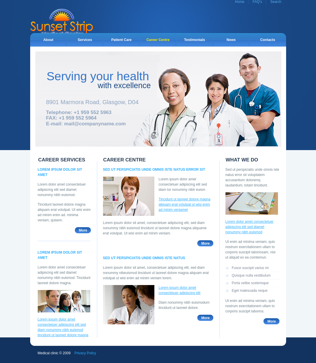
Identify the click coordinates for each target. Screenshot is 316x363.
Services (85, 40)
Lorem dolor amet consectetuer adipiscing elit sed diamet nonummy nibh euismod (249, 227)
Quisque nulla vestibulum (251, 275)
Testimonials (194, 40)
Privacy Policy (85, 353)
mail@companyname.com (95, 124)
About (48, 40)
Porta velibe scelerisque (250, 283)
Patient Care (121, 40)
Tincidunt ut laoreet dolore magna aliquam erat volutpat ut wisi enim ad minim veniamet (184, 204)
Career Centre (158, 40)
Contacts (267, 40)
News (231, 40)
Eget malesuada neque (250, 291)
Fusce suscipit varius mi (250, 268)
